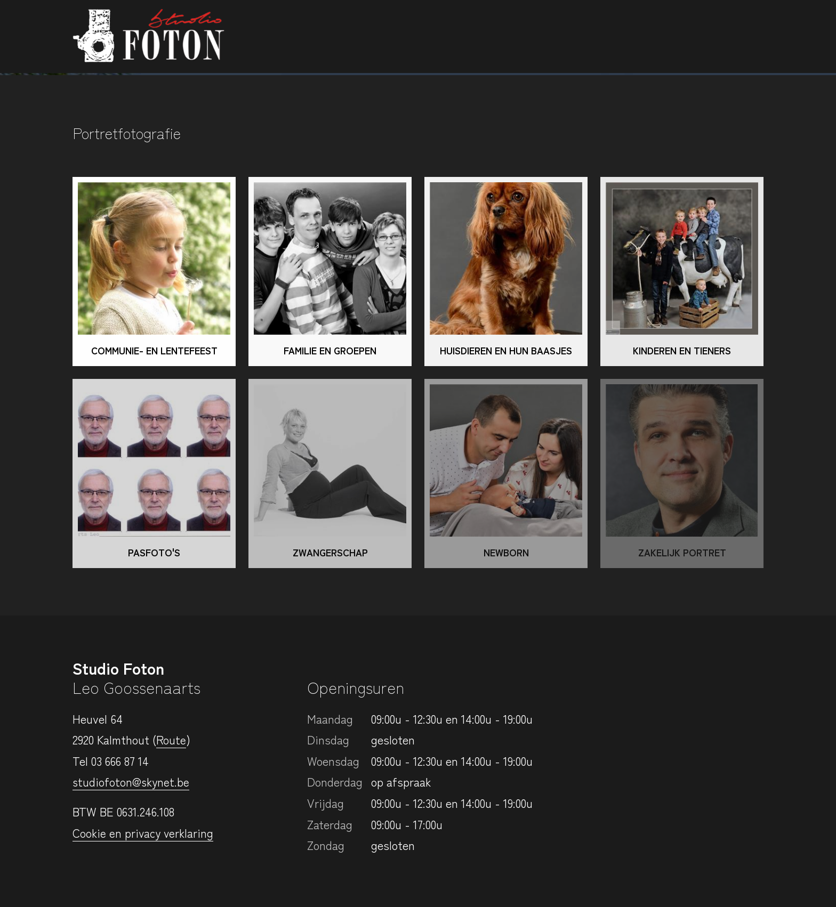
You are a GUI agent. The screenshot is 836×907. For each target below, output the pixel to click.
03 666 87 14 (120, 760)
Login (669, 35)
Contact (729, 36)
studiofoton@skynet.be (132, 781)
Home (325, 35)
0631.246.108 (146, 811)
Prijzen (621, 35)
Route (171, 739)
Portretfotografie (408, 35)
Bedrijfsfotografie (532, 35)
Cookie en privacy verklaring (144, 832)
